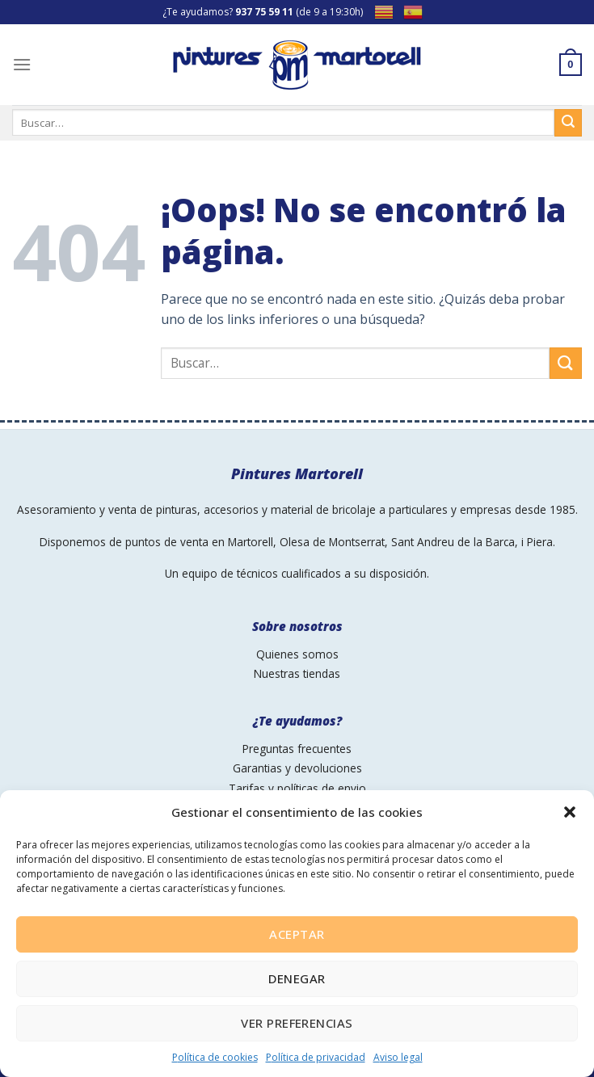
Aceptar (296, 934)
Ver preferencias (296, 1023)
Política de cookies (215, 1057)
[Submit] (566, 363)
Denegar (296, 978)
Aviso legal (398, 1057)
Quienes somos (297, 654)
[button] (570, 812)
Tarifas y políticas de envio (297, 788)
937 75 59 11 (264, 12)
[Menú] (22, 64)
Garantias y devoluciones (297, 768)
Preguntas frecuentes (297, 748)
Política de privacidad (315, 1057)
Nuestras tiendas (297, 673)
